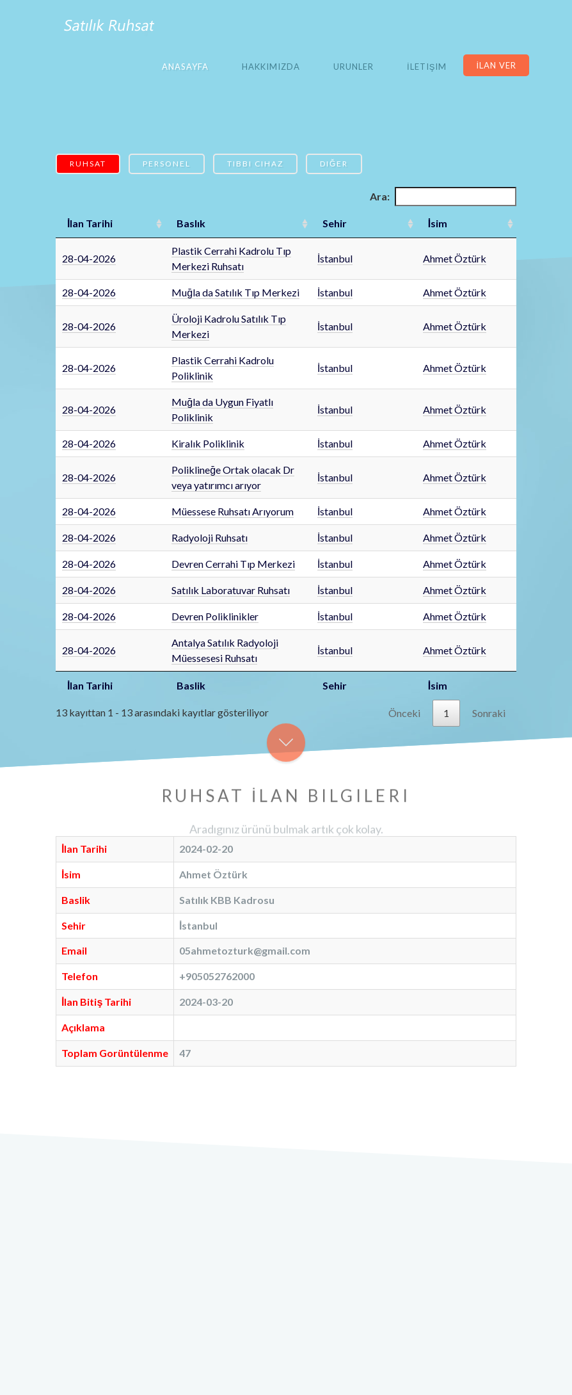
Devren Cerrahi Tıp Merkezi (199, 487)
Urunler (353, 66)
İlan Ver (496, 65)
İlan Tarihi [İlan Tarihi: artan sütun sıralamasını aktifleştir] (90, 223)
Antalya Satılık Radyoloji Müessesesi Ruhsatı (235, 566)
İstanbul (403, 251)
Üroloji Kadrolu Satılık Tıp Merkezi (215, 303)
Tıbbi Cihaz (255, 163)
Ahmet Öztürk (470, 251)
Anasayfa (185, 66)
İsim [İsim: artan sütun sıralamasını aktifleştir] (453, 223)
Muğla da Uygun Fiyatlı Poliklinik (210, 356)
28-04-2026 (89, 251)
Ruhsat (88, 163)
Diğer (334, 163)
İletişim (427, 66)
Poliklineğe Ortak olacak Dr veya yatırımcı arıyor (245, 408)
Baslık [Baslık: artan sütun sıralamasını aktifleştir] (157, 223)
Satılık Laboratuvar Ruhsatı (197, 513)
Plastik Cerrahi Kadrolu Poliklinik (210, 329)
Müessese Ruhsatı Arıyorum (199, 434)
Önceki (404, 621)
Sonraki (488, 621)
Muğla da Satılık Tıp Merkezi (202, 277)
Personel (167, 163)
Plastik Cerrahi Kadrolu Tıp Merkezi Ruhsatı (234, 251)
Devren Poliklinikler (181, 539)
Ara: (443, 196)
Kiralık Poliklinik (174, 382)
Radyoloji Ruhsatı (176, 461)
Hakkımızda (271, 66)
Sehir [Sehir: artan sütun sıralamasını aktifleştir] (403, 223)
